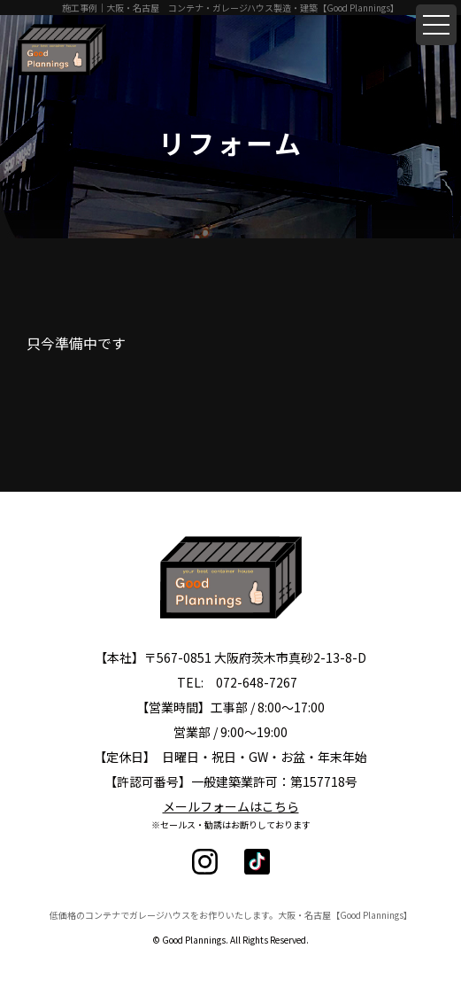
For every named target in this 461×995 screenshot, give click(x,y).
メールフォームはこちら (231, 806)
